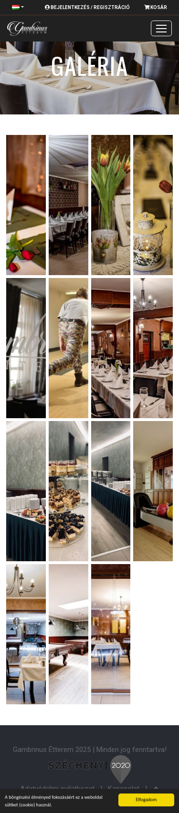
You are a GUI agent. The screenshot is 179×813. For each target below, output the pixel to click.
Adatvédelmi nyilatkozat (57, 788)
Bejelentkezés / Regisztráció (87, 7)
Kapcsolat (123, 788)
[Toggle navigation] (161, 28)
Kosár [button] (155, 7)
